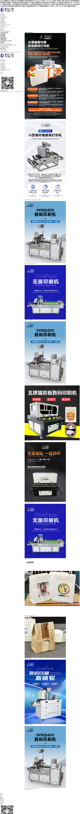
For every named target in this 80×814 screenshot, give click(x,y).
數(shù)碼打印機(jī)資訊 (3, 71)
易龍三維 (16, 91)
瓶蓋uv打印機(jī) (2, 15)
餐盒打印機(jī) (2, 14)
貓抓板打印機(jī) (2, 22)
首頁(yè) (1, 31)
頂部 (0, 787)
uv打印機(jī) (2, 58)
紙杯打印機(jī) (2, 19)
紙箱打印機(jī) (2, 21)
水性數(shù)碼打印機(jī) (7, 31)
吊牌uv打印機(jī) (2, 16)
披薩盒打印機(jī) (3, 39)
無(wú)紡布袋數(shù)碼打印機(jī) (6, 40)
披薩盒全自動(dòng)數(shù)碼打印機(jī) (6, 45)
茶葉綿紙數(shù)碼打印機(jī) (4, 47)
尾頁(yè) (29, 781)
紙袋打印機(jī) (2, 20)
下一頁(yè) (26, 781)
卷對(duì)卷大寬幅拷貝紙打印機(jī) (5, 43)
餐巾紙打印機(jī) (2, 18)
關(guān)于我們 (2, 75)
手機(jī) (1, 786)
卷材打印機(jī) (2, 25)
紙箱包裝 (1, 28)
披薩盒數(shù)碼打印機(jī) (4, 46)
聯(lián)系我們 (2, 74)
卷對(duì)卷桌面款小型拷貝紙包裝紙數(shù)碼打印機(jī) (8, 44)
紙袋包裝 (1, 27)
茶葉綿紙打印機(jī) (3, 38)
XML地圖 (20, 91)
